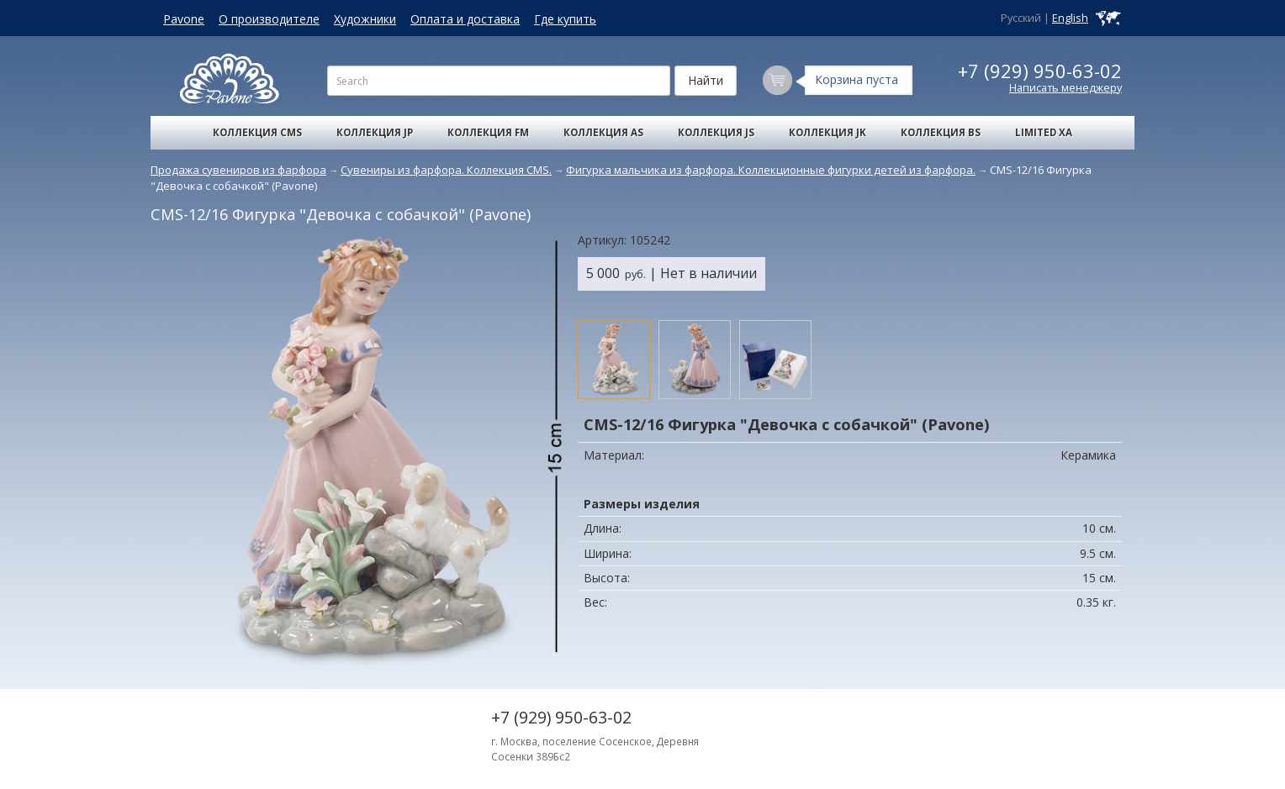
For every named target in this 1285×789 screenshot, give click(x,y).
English (1070, 18)
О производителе (269, 19)
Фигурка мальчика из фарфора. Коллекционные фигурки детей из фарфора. (771, 169)
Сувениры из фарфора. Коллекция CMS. (446, 169)
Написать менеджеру (1065, 88)
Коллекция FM (488, 132)
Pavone (183, 19)
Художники (365, 19)
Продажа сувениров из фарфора (238, 169)
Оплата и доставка (465, 19)
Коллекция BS (941, 132)
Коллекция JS (716, 132)
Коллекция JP (374, 132)
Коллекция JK (827, 132)
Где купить (565, 19)
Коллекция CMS (257, 132)
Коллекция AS (603, 132)
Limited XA (1043, 132)
